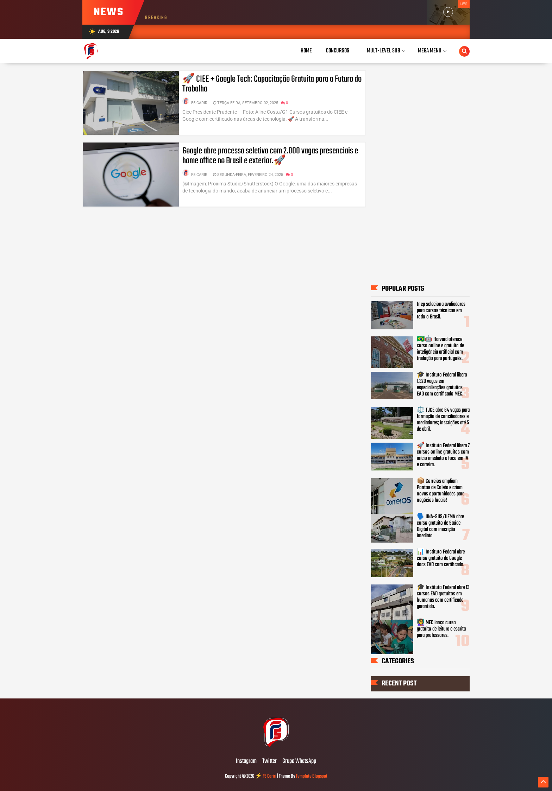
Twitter (269, 761)
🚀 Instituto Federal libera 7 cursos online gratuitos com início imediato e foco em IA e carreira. (443, 455)
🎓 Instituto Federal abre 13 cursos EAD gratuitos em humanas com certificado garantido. (443, 597)
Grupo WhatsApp (299, 761)
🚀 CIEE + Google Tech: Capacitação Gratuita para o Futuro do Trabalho (272, 84)
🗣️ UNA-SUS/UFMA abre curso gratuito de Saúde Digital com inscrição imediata (440, 526)
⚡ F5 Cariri (265, 776)
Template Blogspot (311, 776)
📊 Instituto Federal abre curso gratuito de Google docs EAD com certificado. (441, 558)
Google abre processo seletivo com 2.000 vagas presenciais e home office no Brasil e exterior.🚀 (270, 156)
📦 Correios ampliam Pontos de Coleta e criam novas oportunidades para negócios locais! (440, 491)
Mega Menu (429, 51)
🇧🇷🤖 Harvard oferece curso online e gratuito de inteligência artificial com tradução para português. (440, 349)
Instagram (246, 761)
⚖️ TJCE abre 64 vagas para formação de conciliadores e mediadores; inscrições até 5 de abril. (443, 420)
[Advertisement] (420, 172)
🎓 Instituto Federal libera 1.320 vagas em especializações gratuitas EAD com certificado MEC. (442, 385)
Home (306, 51)
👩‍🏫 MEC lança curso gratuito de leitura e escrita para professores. (441, 629)
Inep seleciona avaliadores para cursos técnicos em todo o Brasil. (441, 311)
